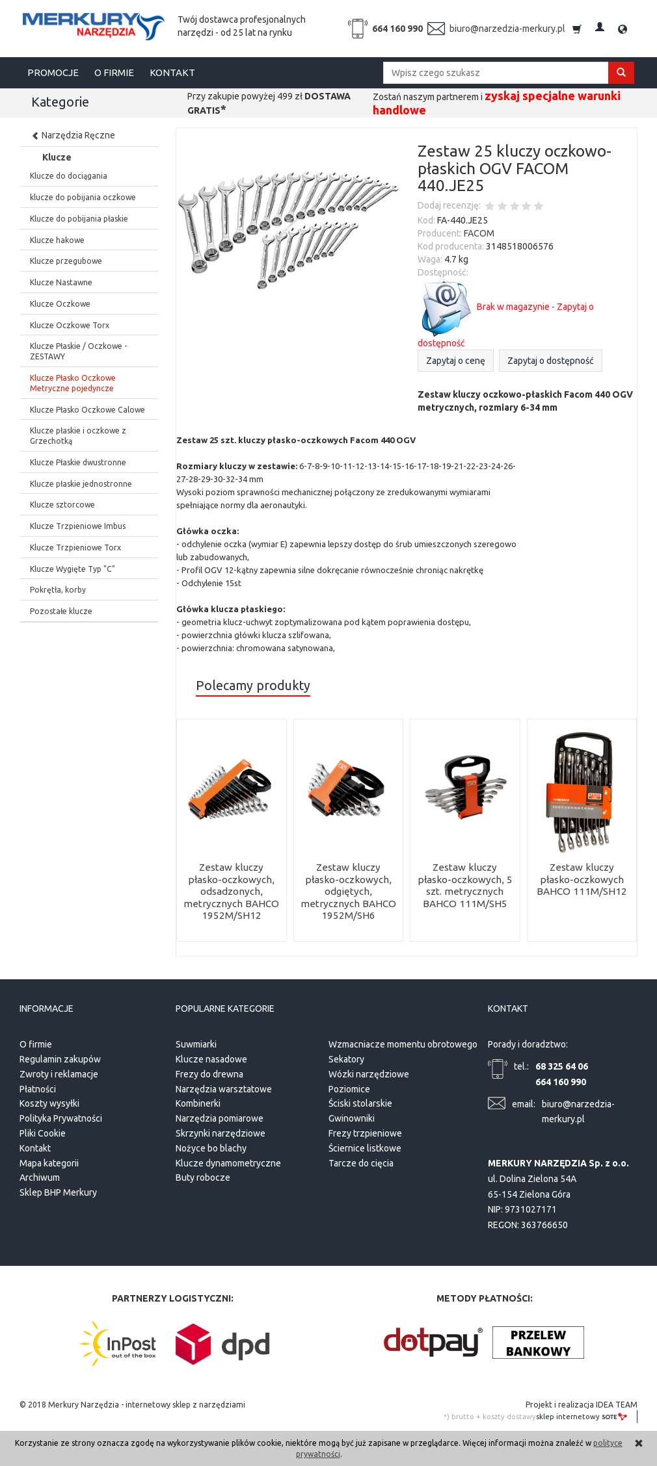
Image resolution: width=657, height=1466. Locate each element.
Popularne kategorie (225, 1007)
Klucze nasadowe (211, 1057)
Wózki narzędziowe (368, 1072)
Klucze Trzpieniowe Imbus (78, 526)
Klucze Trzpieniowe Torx (75, 547)
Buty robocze (203, 1176)
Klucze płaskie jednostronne (81, 484)
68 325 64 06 (561, 1064)
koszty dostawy (509, 1415)
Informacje (47, 1007)
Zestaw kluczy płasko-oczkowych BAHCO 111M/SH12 (582, 879)
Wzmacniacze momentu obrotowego (402, 1042)
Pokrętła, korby (58, 589)
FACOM (479, 233)
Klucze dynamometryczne (228, 1161)
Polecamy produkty (253, 685)
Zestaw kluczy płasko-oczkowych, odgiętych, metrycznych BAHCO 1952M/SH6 (348, 891)
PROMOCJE (53, 72)
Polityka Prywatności (61, 1116)
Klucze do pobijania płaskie (79, 218)
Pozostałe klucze (61, 611)
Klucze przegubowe (66, 261)
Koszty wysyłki (49, 1102)
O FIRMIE (114, 72)
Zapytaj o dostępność (550, 360)
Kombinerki (198, 1102)
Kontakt (35, 1146)
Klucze (57, 157)
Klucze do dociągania (68, 176)
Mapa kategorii (49, 1161)
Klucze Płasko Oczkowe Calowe (87, 409)
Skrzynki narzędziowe (220, 1131)
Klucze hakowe (57, 240)
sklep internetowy (581, 1415)
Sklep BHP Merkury (58, 1190)
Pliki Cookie (43, 1131)
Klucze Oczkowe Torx (69, 325)
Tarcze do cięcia (361, 1161)
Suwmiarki (196, 1042)
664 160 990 (397, 28)
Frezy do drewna (209, 1072)
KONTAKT (172, 72)
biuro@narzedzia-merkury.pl (507, 28)
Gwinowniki (351, 1116)
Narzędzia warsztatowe (224, 1087)
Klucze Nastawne (61, 282)
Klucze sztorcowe (62, 504)
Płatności (38, 1087)
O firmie (36, 1042)
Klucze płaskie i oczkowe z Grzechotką (78, 435)
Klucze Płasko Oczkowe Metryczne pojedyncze (73, 383)
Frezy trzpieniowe (365, 1131)
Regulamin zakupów (60, 1057)
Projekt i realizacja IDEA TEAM (581, 1402)
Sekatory (346, 1057)
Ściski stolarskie (360, 1102)
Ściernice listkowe (364, 1146)
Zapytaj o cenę (455, 360)
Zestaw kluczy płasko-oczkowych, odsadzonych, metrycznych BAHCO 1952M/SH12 (231, 891)
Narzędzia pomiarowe (219, 1116)
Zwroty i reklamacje (59, 1072)
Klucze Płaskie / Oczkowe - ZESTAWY (78, 351)
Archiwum (40, 1176)
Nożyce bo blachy (211, 1146)
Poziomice (349, 1087)
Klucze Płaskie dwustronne (78, 462)
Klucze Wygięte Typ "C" (72, 569)
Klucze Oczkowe (60, 304)
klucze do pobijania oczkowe (83, 197)
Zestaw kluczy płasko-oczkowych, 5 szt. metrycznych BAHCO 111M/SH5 (465, 885)
